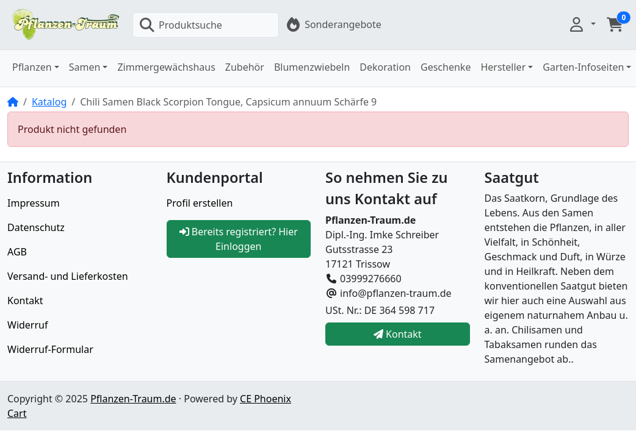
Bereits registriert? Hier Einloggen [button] (238, 239)
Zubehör (244, 67)
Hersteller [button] (503, 67)
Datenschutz (36, 227)
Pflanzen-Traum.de (133, 398)
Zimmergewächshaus (166, 67)
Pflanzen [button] (32, 67)
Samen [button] (85, 67)
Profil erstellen (200, 203)
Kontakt (25, 300)
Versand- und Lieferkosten (67, 276)
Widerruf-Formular (50, 349)
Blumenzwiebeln (312, 67)
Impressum (33, 203)
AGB (17, 251)
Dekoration (385, 67)
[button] (582, 24)
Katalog (49, 102)
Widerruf (27, 325)
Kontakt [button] (398, 334)
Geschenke (446, 67)
